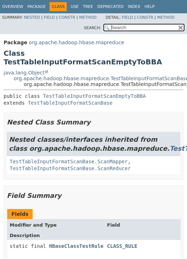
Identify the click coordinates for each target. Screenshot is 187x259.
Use (75, 6)
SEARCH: (92, 28)
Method (88, 17)
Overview (12, 6)
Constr (67, 17)
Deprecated (110, 6)
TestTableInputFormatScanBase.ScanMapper (69, 161)
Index (134, 6)
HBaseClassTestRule (76, 246)
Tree (88, 6)
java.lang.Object (24, 73)
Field (49, 17)
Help (150, 6)
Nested (32, 17)
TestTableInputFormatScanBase (70, 103)
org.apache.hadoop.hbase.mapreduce (76, 42)
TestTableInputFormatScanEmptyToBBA (94, 96)
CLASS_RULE (122, 246)
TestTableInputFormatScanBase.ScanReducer (70, 168)
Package (37, 6)
